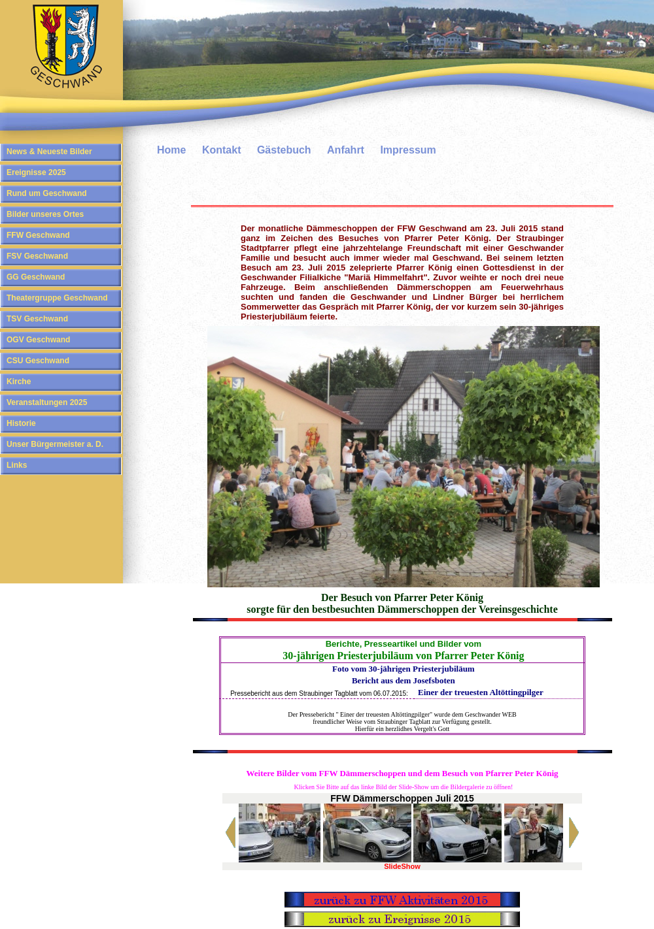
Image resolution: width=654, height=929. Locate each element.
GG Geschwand (36, 277)
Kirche (19, 381)
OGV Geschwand (38, 339)
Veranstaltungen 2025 (47, 402)
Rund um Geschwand (47, 193)
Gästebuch (284, 149)
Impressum (408, 149)
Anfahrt (345, 149)
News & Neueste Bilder (49, 151)
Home (171, 149)
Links (17, 465)
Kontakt (221, 149)
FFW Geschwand (38, 235)
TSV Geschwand (37, 318)
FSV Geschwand (37, 256)
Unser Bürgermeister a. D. (55, 444)
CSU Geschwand (38, 360)
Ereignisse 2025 (36, 172)
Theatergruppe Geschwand (57, 297)
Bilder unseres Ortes (45, 214)
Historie (21, 423)
